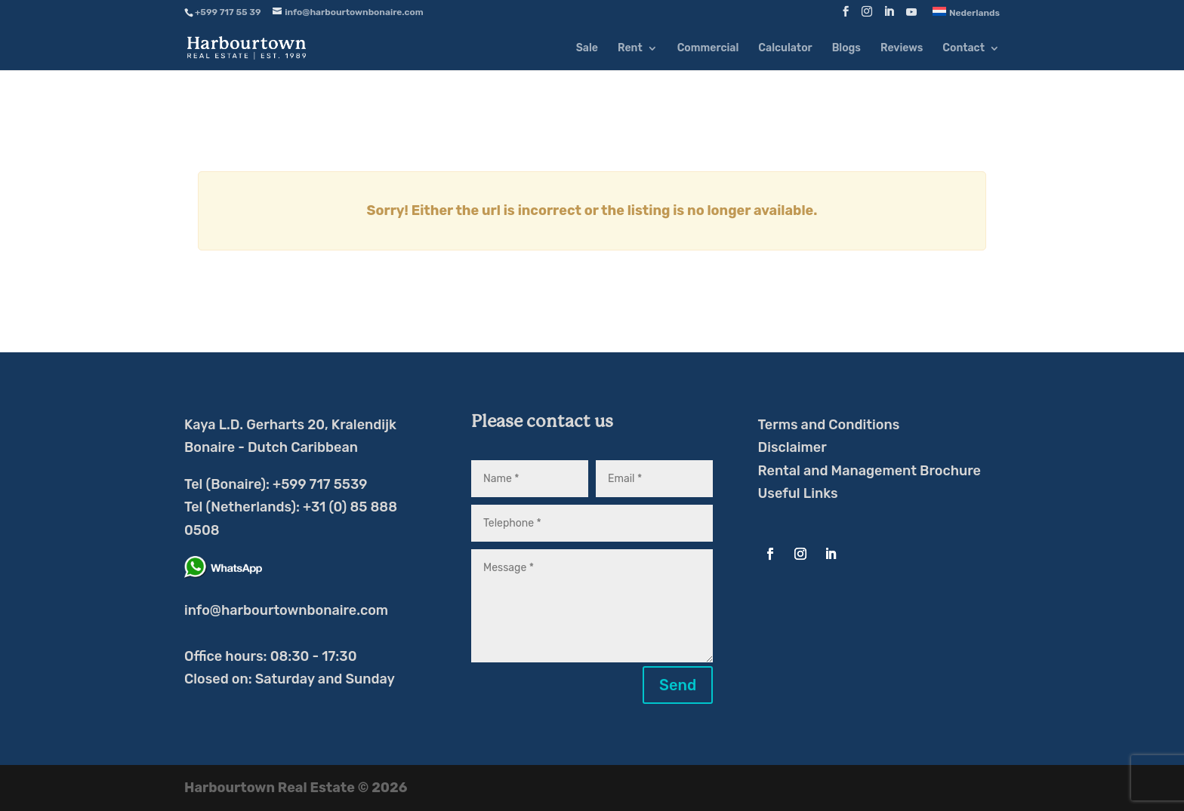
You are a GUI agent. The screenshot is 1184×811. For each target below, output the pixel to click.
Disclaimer (792, 447)
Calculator (785, 48)
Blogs (846, 48)
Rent (630, 48)
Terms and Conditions (829, 424)
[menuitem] (966, 15)
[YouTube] (911, 16)
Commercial (708, 48)
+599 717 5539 (320, 484)
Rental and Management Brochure (869, 470)
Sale (587, 48)
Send (677, 685)
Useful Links (798, 493)
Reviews (901, 48)
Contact (963, 48)
